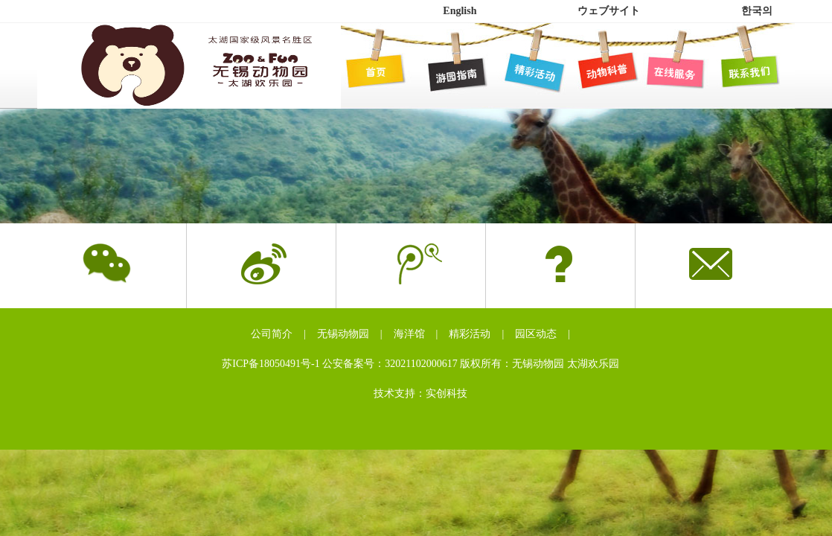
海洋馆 (409, 333)
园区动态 (536, 333)
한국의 (756, 10)
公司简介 (271, 333)
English (459, 10)
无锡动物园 (343, 333)
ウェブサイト (608, 10)
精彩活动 (469, 333)
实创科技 (446, 393)
